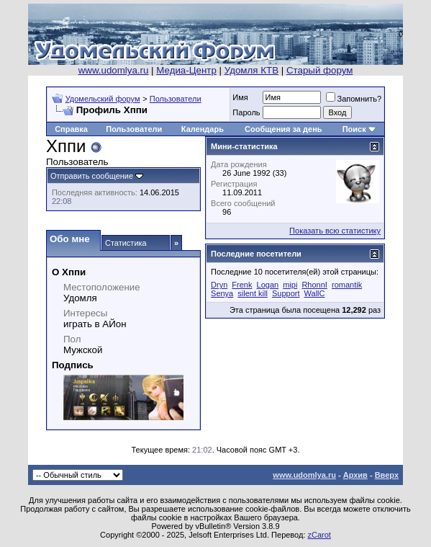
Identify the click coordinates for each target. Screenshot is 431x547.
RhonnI (314, 284)
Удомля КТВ (251, 70)
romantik (347, 284)
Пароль (246, 112)
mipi (290, 284)
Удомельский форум (102, 98)
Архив (355, 475)
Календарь (202, 129)
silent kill (252, 293)
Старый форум (319, 70)
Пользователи (175, 98)
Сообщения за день (283, 129)
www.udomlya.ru (113, 70)
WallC (314, 293)
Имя (240, 97)
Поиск (354, 129)
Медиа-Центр (186, 70)
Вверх (387, 475)
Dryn (219, 284)
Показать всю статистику (335, 230)
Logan (268, 284)
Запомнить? (354, 98)
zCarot (319, 534)
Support (286, 293)
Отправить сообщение (91, 176)
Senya (222, 293)
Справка (71, 129)
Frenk (242, 284)
